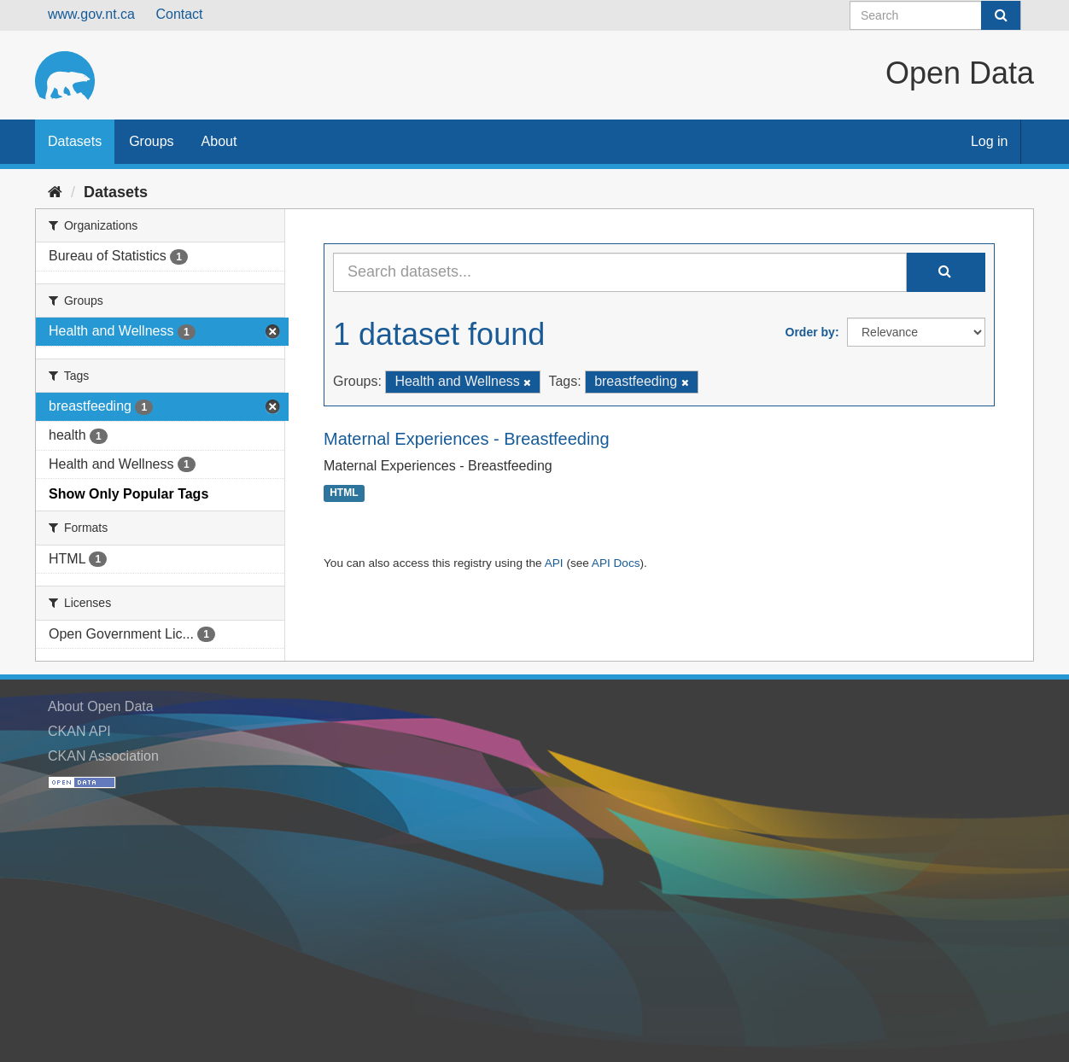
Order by (810, 332)
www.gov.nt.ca (91, 14)
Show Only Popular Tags (128, 494)
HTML (344, 493)
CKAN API (79, 731)
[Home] (55, 192)
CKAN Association (103, 756)
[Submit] (1000, 15)
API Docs (616, 563)
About (219, 141)
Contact (178, 14)
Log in (989, 141)
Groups (151, 141)
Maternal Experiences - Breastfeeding (467, 438)
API (554, 563)
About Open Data (101, 706)
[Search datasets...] (620, 272)
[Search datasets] (935, 15)
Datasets (75, 141)
